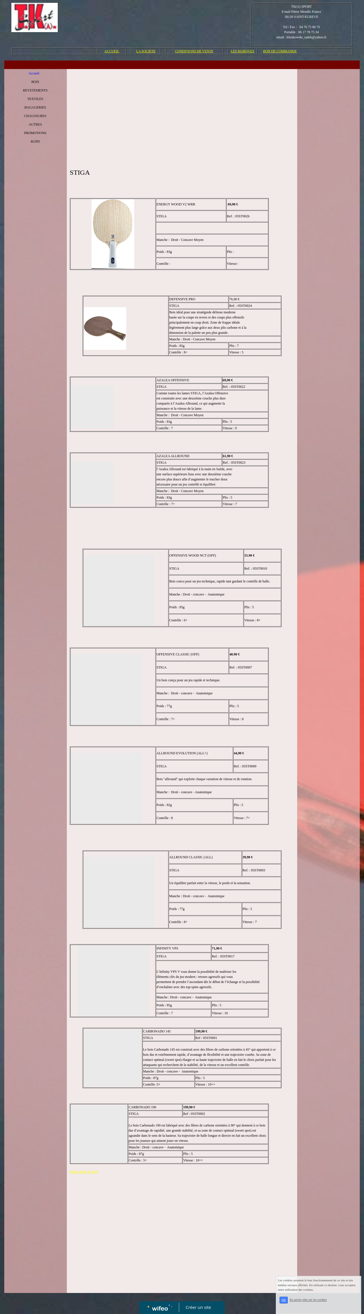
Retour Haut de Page (84, 1172)
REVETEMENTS (35, 90)
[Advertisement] (182, 114)
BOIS (35, 82)
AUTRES (35, 124)
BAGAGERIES (35, 107)
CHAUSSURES (35, 116)
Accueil (34, 73)
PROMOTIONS (35, 133)
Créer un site (198, 1307)
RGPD (35, 141)
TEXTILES (35, 99)
